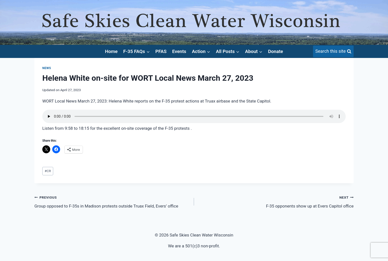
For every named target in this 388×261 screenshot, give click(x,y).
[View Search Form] (333, 51)
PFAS (161, 51)
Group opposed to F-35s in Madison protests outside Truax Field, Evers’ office (112, 201)
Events (179, 51)
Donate (275, 51)
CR (48, 171)
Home (111, 51)
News (46, 68)
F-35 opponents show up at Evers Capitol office (276, 201)
